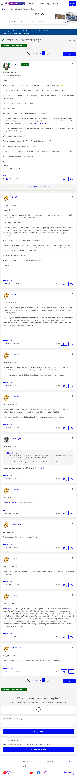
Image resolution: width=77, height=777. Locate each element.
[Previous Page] (29, 53)
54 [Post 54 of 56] (6, 584)
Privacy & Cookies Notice (30, 763)
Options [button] (69, 41)
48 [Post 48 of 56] (7, 343)
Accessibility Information (47, 763)
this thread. (39, 468)
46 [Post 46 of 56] (7, 179)
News (42, 4)
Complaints (26, 765)
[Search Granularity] (16, 21)
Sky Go (38, 14)
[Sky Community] (15, 3)
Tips (48, 4)
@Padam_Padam (11, 502)
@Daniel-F (8, 608)
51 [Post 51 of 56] (6, 478)
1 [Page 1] (33, 53)
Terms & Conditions (48, 761)
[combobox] (43, 21)
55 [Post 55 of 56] (6, 637)
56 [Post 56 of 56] (6, 671)
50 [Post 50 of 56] (7, 427)
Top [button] (72, 761)
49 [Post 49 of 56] (7, 385)
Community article (39, 123)
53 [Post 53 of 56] (6, 547)
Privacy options (27, 761)
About (55, 4)
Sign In (72, 4)
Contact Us (51, 765)
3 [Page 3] (40, 53)
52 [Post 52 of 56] (6, 513)
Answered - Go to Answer (14, 45)
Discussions (33, 4)
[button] (72, 64)
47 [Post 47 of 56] (6, 283)
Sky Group (26, 767)
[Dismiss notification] (41, 9)
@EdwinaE (9, 453)
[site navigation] (2, 4)
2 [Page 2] (36, 53)
